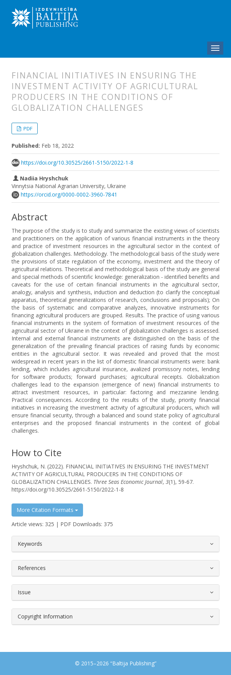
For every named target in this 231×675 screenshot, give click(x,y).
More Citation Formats (47, 509)
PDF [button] (27, 128)
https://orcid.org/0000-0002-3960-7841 (69, 194)
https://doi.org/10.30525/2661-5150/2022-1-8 (77, 162)
